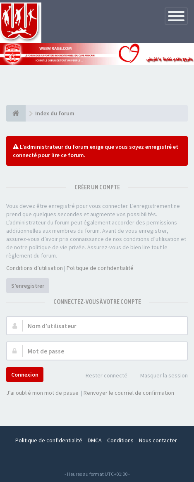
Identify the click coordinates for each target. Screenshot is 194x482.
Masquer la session (159, 376)
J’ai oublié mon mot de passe (42, 392)
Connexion (24, 374)
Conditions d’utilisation (34, 268)
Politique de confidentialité (100, 268)
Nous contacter (158, 440)
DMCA (95, 440)
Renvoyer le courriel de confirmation (129, 392)
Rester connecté (102, 376)
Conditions (120, 440)
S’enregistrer (27, 285)
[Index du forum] (16, 113)
